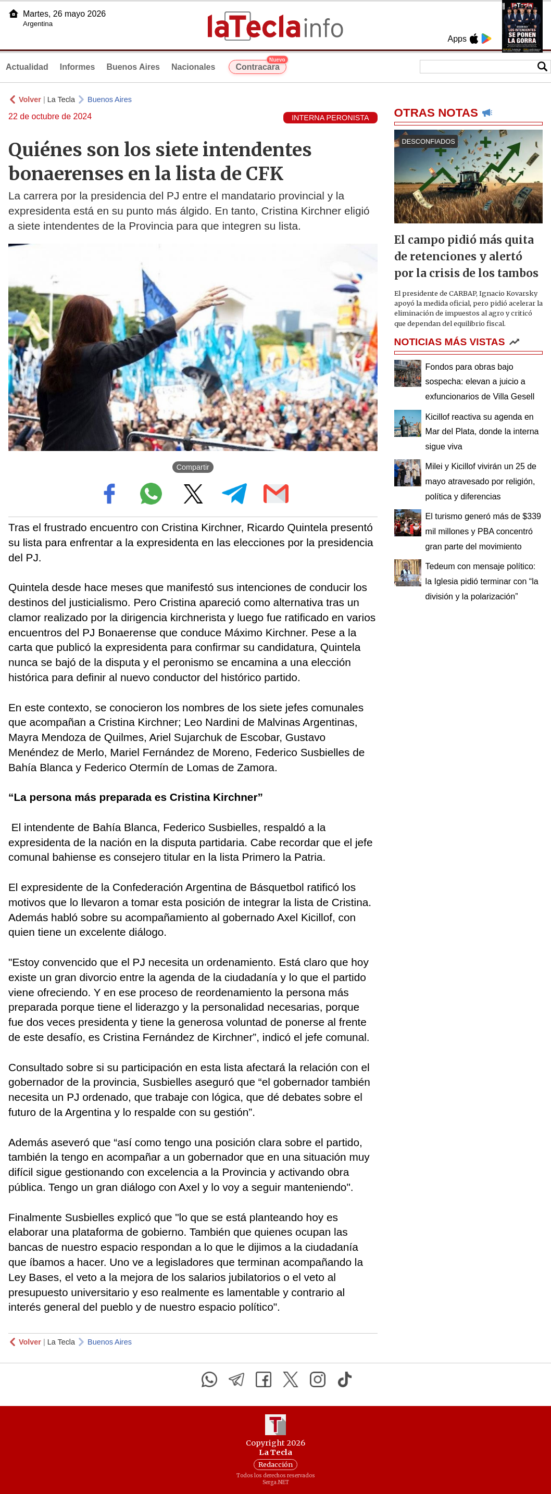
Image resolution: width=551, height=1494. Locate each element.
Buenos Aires (133, 66)
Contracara (260, 65)
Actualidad (27, 66)
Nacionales (193, 66)
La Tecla (61, 99)
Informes (77, 66)
